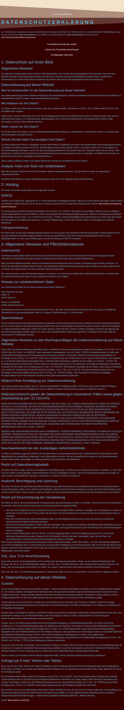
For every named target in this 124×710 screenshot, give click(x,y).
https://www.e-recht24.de (18, 700)
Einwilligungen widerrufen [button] (62, 55)
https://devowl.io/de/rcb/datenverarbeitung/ (18, 37)
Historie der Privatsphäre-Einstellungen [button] (62, 50)
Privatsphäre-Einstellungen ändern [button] (62, 44)
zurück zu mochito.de (62, 14)
